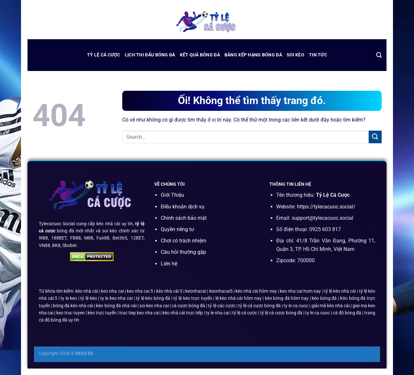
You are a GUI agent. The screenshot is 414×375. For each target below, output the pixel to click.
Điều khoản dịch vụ (182, 207)
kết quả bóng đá (200, 55)
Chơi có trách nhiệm (183, 241)
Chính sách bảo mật (184, 218)
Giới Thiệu (172, 195)
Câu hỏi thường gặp (183, 252)
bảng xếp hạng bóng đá (253, 55)
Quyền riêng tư (177, 229)
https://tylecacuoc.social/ (326, 207)
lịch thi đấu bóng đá (150, 55)
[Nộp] (375, 137)
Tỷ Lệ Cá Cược (103, 55)
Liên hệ (169, 264)
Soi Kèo (295, 55)
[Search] (379, 55)
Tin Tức (318, 55)
